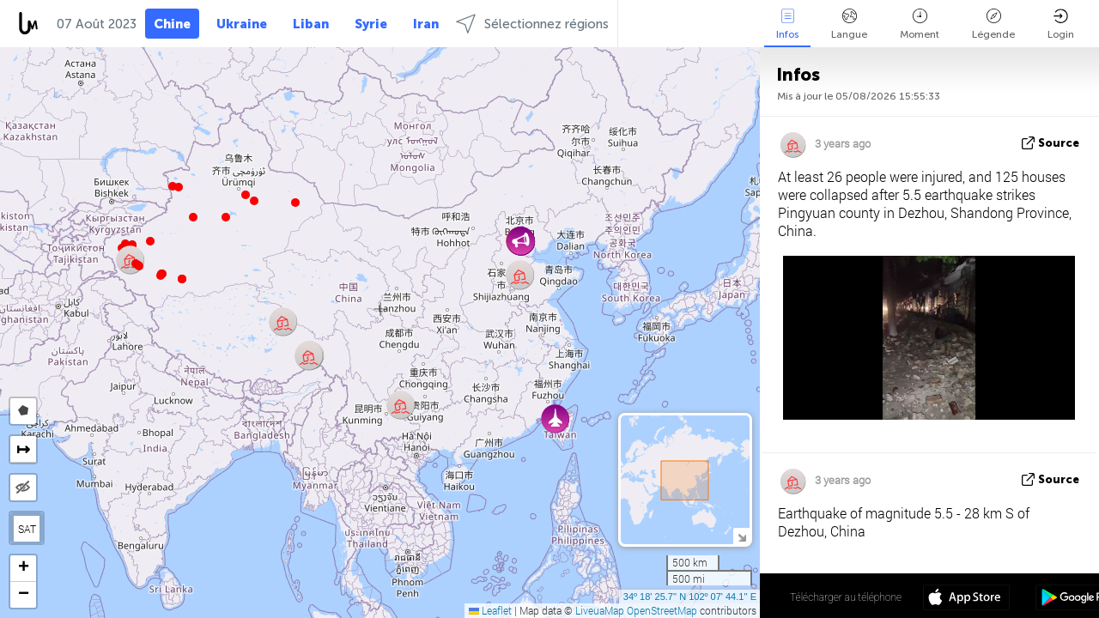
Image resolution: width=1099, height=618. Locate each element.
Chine (172, 24)
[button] (160, 275)
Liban (311, 24)
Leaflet (490, 610)
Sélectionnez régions (532, 23)
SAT (27, 529)
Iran (426, 24)
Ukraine (241, 24)
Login (1060, 24)
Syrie (371, 24)
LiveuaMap (599, 610)
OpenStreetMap (662, 610)
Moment (919, 24)
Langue (849, 24)
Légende (993, 24)
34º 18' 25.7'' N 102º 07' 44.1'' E (689, 596)
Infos (787, 24)
